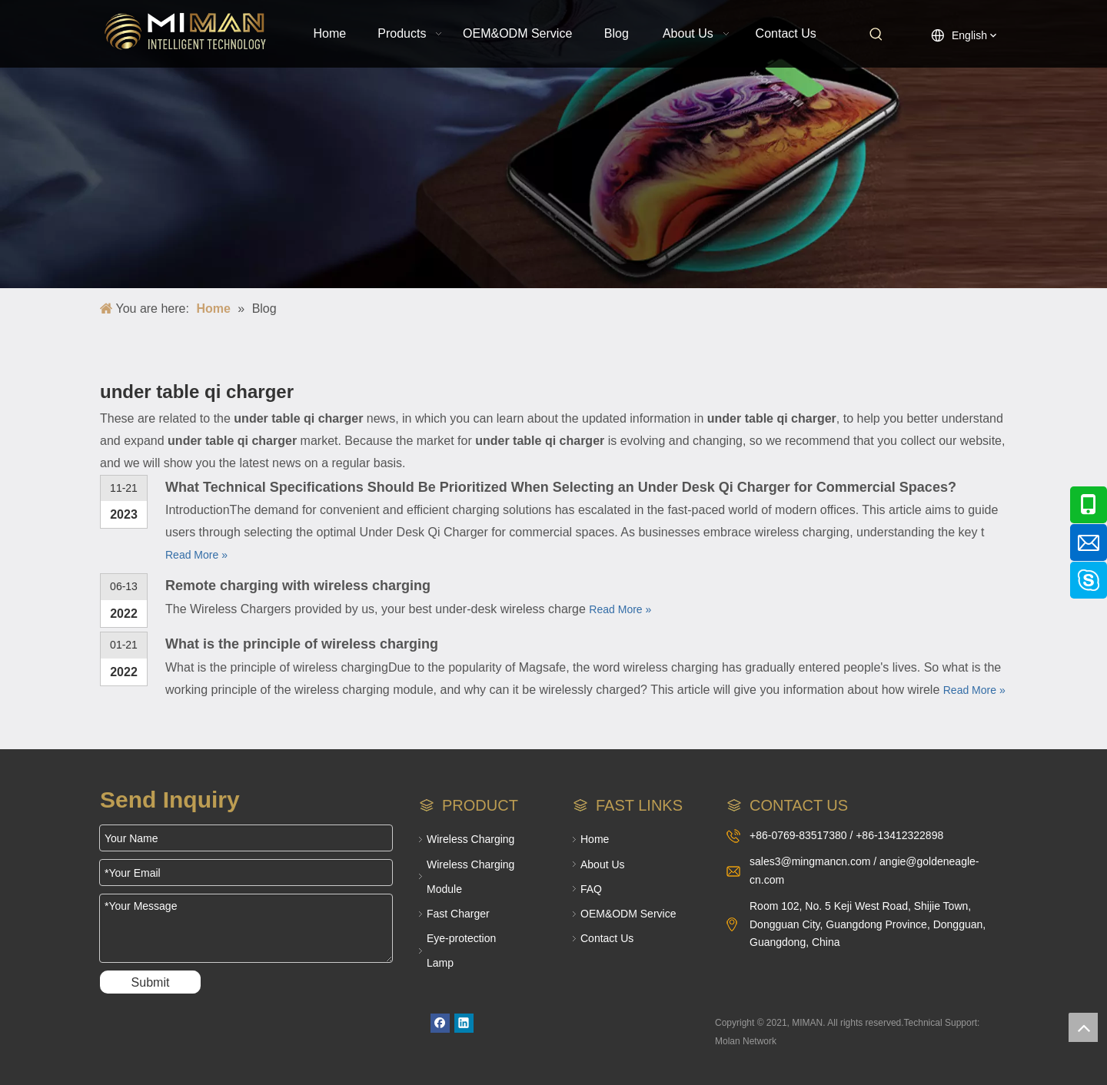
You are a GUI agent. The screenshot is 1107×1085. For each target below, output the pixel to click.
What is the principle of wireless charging (301, 644)
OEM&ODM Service (628, 913)
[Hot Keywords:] (876, 34)
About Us (602, 864)
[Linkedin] (464, 1023)
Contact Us (606, 938)
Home (594, 839)
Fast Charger (458, 913)
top (1083, 1027)
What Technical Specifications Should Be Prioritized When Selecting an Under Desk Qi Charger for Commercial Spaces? (560, 487)
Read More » (196, 555)
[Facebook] (440, 1023)
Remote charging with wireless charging (297, 585)
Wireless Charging (470, 839)
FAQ (591, 889)
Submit (150, 982)
